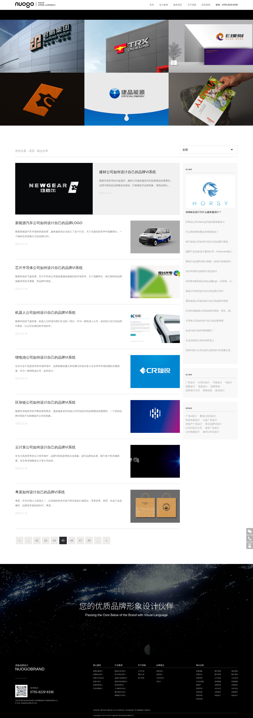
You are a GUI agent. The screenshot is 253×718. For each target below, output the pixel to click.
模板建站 (140, 710)
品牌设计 (159, 674)
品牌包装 (199, 692)
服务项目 (177, 5)
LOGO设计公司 (194, 428)
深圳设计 (147, 710)
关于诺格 (192, 5)
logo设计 (218, 695)
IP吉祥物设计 (98, 688)
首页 (152, 5)
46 (71, 540)
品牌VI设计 (97, 681)
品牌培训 (218, 685)
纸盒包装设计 (193, 420)
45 (63, 540)
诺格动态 (207, 390)
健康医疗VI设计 (120, 695)
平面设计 (217, 382)
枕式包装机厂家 (131, 710)
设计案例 (163, 5)
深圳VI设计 (121, 710)
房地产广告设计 (194, 424)
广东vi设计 (191, 416)
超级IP (198, 685)
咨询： (227, 5)
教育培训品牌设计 (121, 681)
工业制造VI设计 (120, 688)
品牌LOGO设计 (98, 678)
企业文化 (218, 688)
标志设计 (220, 390)
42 (37, 540)
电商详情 (199, 695)
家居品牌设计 (119, 685)
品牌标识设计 (98, 674)
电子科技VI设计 (120, 674)
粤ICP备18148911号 (126, 715)
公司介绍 (141, 671)
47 (80, 540)
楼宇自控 (103, 710)
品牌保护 (218, 692)
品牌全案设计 (98, 671)
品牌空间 (199, 688)
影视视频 (218, 681)
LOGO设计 (204, 382)
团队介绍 (141, 674)
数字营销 (218, 674)
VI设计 (228, 382)
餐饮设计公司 (112, 710)
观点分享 (42, 150)
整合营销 (218, 671)
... (28, 540)
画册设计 (190, 386)
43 (45, 540)
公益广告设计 (210, 420)
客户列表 (141, 678)
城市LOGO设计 (211, 431)
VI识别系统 (200, 681)
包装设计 (203, 386)
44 (54, 540)
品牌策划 (215, 386)
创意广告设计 (212, 428)
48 (89, 540)
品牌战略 (199, 671)
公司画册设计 (193, 431)
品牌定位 (199, 674)
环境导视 (199, 699)
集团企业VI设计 (120, 671)
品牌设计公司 (193, 390)
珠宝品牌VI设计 (213, 424)
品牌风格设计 (98, 685)
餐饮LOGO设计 (208, 416)
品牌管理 (199, 678)
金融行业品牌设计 (121, 678)
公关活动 (218, 678)
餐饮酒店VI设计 (120, 692)
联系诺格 (206, 5)
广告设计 (190, 382)
